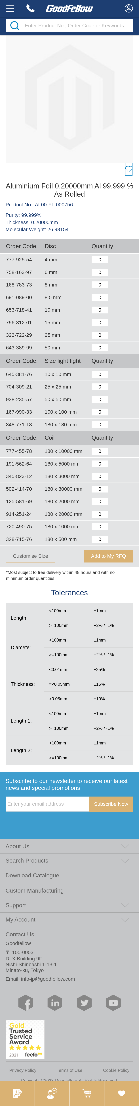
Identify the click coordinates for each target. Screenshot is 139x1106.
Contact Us (20, 934)
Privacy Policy (22, 1070)
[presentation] (33, 819)
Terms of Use (69, 1070)
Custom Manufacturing (35, 890)
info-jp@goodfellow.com (48, 979)
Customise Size (30, 556)
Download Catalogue (32, 875)
